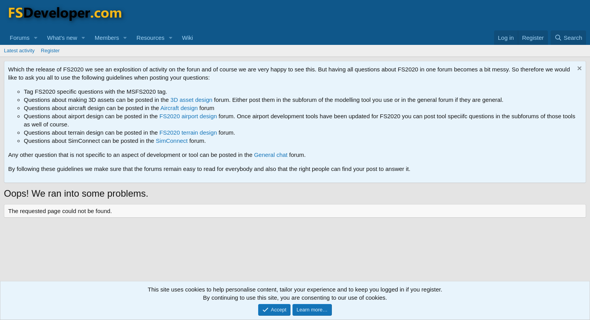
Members (107, 37)
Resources (150, 37)
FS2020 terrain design (188, 132)
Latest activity (19, 50)
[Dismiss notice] (578, 69)
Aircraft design (179, 108)
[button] (35, 37)
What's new (62, 37)
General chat (270, 154)
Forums (20, 37)
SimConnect (172, 140)
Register (50, 50)
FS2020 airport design (188, 116)
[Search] (568, 37)
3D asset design (191, 99)
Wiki (187, 37)
